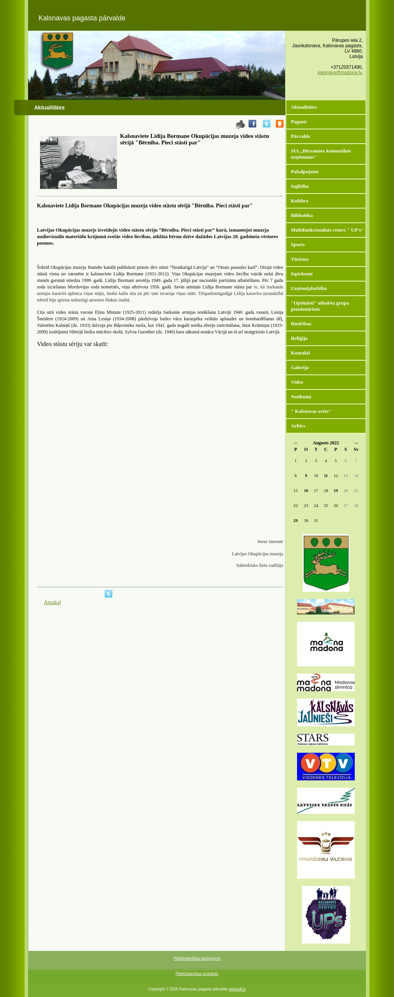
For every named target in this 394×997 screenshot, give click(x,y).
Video (297, 382)
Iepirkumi (301, 274)
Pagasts (299, 121)
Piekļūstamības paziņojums (197, 958)
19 (336, 490)
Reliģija (299, 338)
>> (356, 443)
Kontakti (300, 353)
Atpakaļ (52, 602)
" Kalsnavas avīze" (311, 411)
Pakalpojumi (305, 171)
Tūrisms (300, 259)
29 (296, 520)
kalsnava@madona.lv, (340, 72)
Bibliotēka (302, 215)
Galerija (300, 367)
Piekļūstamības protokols (196, 974)
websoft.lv (237, 989)
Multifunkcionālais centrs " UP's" (327, 230)
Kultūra (299, 201)
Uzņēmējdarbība (309, 288)
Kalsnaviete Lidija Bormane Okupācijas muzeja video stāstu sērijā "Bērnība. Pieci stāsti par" (194, 139)
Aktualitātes (304, 107)
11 (326, 475)
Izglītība (300, 186)
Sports (298, 244)
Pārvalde (300, 136)
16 (306, 490)
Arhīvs (298, 426)
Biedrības (301, 323)
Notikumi (301, 396)
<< (295, 443)
